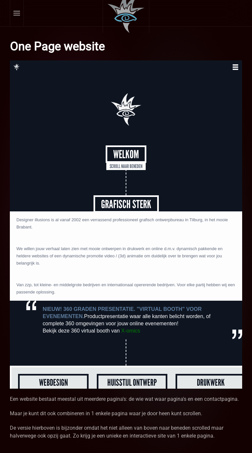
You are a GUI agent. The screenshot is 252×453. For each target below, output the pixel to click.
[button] (17, 13)
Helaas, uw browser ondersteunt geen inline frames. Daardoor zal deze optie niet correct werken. (126, 224)
